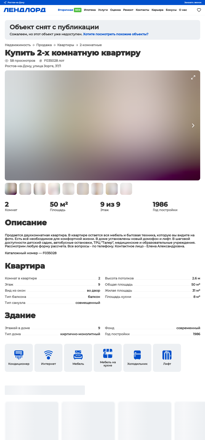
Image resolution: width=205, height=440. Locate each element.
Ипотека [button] (90, 9)
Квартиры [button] (65, 45)
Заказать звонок (192, 2)
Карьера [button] (157, 9)
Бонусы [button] (171, 9)
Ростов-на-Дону (14, 2)
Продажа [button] (44, 45)
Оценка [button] (115, 9)
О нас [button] (183, 9)
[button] (11, 189)
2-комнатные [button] (91, 45)
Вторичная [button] (69, 10)
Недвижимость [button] (18, 45)
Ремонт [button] (128, 9)
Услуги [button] (103, 9)
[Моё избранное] (199, 10)
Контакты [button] (142, 9)
